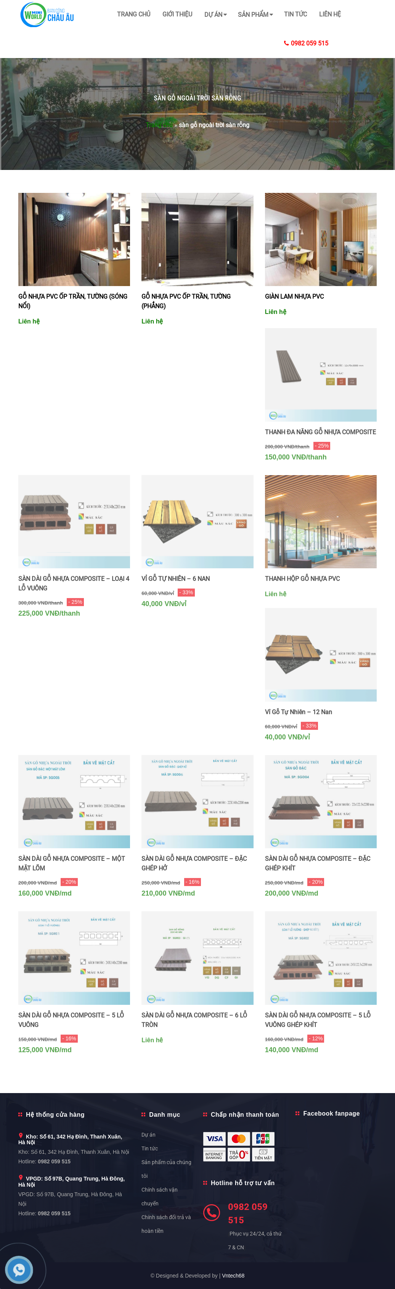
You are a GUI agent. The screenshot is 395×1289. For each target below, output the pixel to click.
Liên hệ (330, 14)
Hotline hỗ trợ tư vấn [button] (243, 1183)
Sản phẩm (253, 14)
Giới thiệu (177, 14)
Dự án (213, 14)
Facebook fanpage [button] (331, 1113)
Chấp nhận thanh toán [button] (245, 1114)
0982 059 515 (306, 43)
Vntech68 (233, 1276)
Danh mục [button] (164, 1114)
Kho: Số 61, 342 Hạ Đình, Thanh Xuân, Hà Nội (70, 1139)
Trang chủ (133, 14)
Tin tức (295, 14)
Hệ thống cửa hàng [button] (55, 1114)
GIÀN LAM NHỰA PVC (294, 296)
